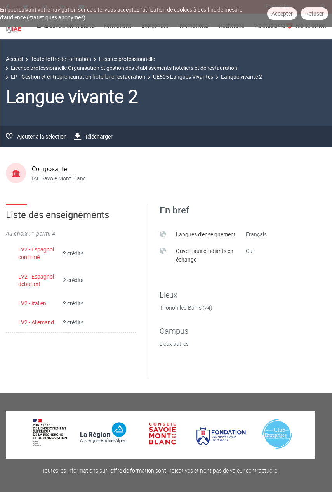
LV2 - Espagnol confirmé (36, 253)
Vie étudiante (269, 25)
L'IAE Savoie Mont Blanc (65, 25)
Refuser (314, 13)
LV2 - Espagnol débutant (36, 280)
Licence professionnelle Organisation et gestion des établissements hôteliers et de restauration (124, 67)
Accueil (14, 58)
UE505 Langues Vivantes (183, 76)
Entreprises (155, 25)
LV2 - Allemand (36, 322)
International (193, 25)
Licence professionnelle (127, 58)
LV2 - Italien (32, 303)
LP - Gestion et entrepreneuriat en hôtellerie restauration (78, 76)
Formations (118, 25)
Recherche (231, 25)
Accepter (282, 13)
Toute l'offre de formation (61, 58)
